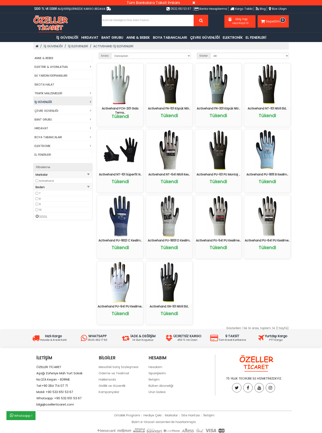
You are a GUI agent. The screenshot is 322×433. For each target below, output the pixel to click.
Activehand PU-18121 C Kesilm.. (120, 240)
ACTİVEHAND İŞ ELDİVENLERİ (113, 46)
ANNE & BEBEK (138, 37)
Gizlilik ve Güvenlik (112, 385)
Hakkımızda (107, 379)
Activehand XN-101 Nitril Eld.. (169, 306)
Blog (261, 9)
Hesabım (155, 367)
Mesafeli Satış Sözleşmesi (118, 367)
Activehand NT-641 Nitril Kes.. (169, 174)
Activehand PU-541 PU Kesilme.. (218, 240)
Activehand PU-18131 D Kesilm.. (169, 240)
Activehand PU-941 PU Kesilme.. (120, 306)
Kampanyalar (109, 392)
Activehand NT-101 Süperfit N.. (120, 174)
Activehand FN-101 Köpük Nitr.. (169, 108)
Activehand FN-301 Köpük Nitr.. (218, 108)
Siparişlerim (157, 373)
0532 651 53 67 (178, 9)
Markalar (171, 415)
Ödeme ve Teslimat (114, 373)
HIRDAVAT (89, 37)
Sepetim (272, 20)
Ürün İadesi (157, 392)
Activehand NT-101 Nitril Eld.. (267, 108)
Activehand (46, 181)
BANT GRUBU (112, 37)
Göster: (203, 55)
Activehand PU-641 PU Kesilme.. (267, 240)
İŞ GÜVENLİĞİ (67, 37)
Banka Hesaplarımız (210, 9)
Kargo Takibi (241, 9)
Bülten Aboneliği (161, 385)
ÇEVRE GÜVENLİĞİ (205, 37)
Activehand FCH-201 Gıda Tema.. (120, 110)
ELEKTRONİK (233, 37)
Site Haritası (190, 415)
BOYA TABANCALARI (170, 37)
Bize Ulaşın (278, 9)
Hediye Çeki (152, 415)
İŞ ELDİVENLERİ (78, 46)
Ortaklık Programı (127, 415)
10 (40, 210)
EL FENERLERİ (256, 37)
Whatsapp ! (21, 415)
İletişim (154, 379)
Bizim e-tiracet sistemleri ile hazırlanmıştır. (164, 422)
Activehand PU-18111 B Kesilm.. (267, 174)
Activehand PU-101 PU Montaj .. (218, 174)
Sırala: (105, 55)
